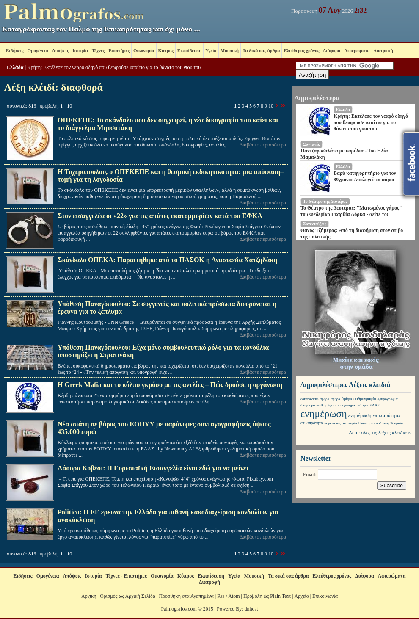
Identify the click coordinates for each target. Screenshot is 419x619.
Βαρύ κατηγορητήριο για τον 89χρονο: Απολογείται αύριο (365, 176)
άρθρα (325, 399)
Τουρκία (396, 423)
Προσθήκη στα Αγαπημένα (186, 596)
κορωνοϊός (332, 423)
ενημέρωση (323, 413)
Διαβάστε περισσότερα (263, 145)
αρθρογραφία (364, 398)
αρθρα (335, 399)
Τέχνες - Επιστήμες (111, 50)
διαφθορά (307, 405)
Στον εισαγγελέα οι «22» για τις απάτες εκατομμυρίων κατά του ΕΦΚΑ (160, 215)
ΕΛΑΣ (374, 405)
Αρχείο (301, 596)
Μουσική (230, 50)
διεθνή (322, 405)
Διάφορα (331, 50)
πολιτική (382, 423)
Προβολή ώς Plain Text (267, 596)
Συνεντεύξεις (314, 223)
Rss (220, 596)
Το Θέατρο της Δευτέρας (325, 201)
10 (270, 106)
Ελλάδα (15, 67)
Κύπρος (166, 50)
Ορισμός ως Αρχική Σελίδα (127, 596)
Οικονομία (143, 50)
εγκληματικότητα (355, 405)
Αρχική (88, 596)
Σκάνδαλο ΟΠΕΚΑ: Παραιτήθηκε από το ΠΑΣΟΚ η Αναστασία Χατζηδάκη (167, 259)
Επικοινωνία (325, 596)
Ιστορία (80, 50)
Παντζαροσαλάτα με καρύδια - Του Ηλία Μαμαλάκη (344, 154)
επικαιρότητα (386, 415)
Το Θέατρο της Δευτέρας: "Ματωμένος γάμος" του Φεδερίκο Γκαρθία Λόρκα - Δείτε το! (351, 211)
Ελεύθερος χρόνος (301, 50)
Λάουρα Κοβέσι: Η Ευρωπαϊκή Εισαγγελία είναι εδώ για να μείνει (153, 468)
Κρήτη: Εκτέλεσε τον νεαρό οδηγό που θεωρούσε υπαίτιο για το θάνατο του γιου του (114, 67)
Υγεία (211, 50)
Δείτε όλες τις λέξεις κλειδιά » (380, 433)
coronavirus (309, 399)
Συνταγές (311, 144)
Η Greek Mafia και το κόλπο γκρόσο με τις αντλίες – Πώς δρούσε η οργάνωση (170, 384)
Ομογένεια (37, 50)
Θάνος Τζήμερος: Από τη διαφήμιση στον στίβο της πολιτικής (351, 233)
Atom (234, 596)
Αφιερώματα (356, 50)
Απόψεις (60, 50)
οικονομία (349, 423)
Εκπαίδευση (189, 50)
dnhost (251, 609)
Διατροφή (383, 50)
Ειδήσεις (14, 50)
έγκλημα (334, 405)
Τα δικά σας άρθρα (261, 50)
